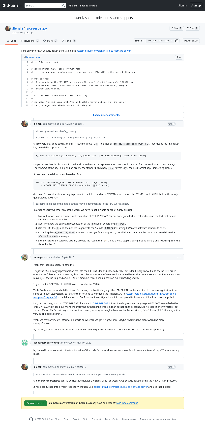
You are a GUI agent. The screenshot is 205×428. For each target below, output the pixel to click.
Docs (107, 419)
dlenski (17, 28)
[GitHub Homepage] (31, 419)
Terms (58, 419)
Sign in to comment (127, 402)
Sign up (196, 5)
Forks (68, 40)
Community (97, 419)
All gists (73, 5)
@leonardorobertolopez (46, 380)
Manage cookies (129, 419)
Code (11, 40)
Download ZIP (191, 40)
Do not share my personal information (158, 419)
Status (86, 419)
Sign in (182, 5)
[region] (103, 84)
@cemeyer (39, 143)
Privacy (67, 419)
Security (77, 419)
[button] (176, 41)
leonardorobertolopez (46, 342)
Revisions (29, 40)
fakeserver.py (36, 28)
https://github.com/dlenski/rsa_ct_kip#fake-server (104, 50)
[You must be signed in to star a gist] (177, 28)
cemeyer (39, 257)
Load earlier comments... (107, 115)
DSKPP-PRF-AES (101, 303)
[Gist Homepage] (12, 5)
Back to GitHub (88, 5)
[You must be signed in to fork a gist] (192, 28)
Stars (50, 40)
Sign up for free (35, 403)
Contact (115, 419)
